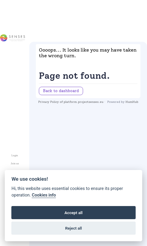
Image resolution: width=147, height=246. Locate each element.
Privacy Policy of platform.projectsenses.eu (70, 102)
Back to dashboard (61, 91)
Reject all (73, 228)
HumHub (131, 102)
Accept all (74, 212)
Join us (15, 163)
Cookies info (44, 195)
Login (14, 155)
